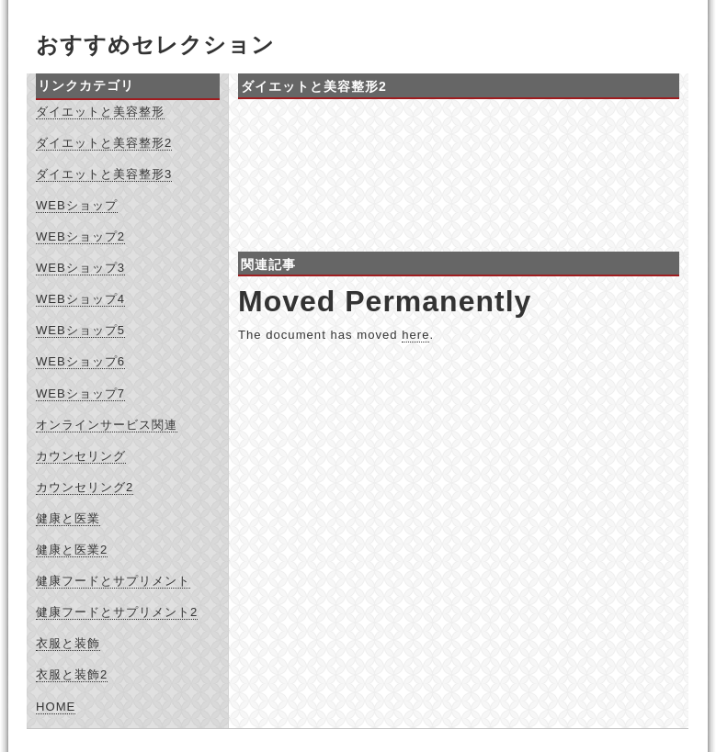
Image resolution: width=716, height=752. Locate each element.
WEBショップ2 (80, 236)
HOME (55, 706)
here (415, 335)
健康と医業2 (72, 549)
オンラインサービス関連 (106, 425)
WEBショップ (77, 205)
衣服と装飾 (68, 643)
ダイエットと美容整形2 (104, 143)
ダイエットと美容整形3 (104, 174)
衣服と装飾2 (72, 674)
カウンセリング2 (84, 487)
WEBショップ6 (80, 361)
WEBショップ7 (80, 393)
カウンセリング (81, 456)
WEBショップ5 (80, 330)
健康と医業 (68, 518)
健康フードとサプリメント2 (117, 612)
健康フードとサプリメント (113, 581)
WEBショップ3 (80, 268)
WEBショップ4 (80, 299)
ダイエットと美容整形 (100, 111)
